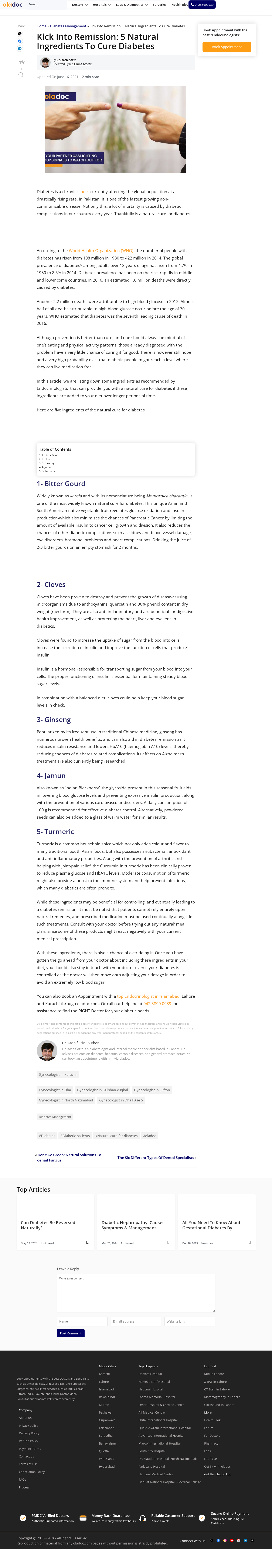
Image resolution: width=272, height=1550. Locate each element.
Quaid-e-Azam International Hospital (165, 1429)
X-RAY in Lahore (215, 1382)
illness (83, 192)
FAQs (22, 1480)
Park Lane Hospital (152, 1467)
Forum (208, 1429)
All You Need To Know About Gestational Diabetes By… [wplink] (211, 1225)
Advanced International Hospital (161, 1436)
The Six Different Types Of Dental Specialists (156, 1158)
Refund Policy (28, 1442)
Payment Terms (30, 1450)
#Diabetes (47, 1136)
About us (25, 1419)
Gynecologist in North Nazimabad (66, 1101)
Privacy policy (28, 1426)
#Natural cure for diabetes (116, 1136)
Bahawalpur (107, 1444)
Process (24, 1488)
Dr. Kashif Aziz (73, 1043)
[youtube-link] (231, 1541)
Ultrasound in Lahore (219, 1406)
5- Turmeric (48, 472)
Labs (207, 1452)
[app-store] (223, 1487)
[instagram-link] (225, 1541)
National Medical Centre (156, 1475)
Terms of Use (28, 1465)
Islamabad (106, 1390)
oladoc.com (82, 1544)
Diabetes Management (68, 27)
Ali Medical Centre (152, 1413)
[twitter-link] (211, 1541)
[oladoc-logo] (15, 7)
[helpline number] (253, 8)
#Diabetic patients (75, 1136)
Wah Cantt (106, 1459)
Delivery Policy (29, 1434)
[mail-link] (238, 1541)
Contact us (26, 1457)
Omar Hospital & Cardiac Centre (161, 1406)
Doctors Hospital (150, 1375)
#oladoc (149, 1136)
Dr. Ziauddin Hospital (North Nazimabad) (168, 1459)
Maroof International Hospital (160, 1444)
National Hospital (151, 1390)
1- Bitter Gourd (50, 456)
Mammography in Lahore (222, 1398)
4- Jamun (47, 468)
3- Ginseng (48, 464)
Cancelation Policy (32, 1473)
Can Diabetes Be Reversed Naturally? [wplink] (48, 1225)
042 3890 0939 (157, 1004)
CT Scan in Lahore (217, 1390)
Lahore (104, 1382)
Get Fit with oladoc (217, 1467)
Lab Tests (211, 1459)
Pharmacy (211, 1444)
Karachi (104, 1375)
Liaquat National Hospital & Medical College (170, 1483)
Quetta (104, 1452)
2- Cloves (47, 460)
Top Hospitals (148, 1367)
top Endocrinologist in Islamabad (148, 997)
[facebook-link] (218, 1541)
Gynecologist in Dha (55, 1091)
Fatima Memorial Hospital (157, 1398)
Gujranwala (107, 1421)
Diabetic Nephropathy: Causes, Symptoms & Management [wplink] (134, 1225)
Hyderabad (107, 1467)
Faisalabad (106, 1429)
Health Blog (212, 1421)
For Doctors (212, 1436)
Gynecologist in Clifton (152, 1091)
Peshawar (106, 1413)
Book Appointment (227, 47)
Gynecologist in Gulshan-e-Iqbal (102, 1091)
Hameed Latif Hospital (154, 1382)
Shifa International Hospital (158, 1421)
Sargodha (106, 1436)
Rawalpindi (107, 1398)
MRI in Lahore (214, 1375)
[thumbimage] (55, 1205)
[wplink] (20, 34)
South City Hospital (152, 1452)
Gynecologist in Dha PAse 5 (121, 1101)
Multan (104, 1406)
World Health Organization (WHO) (101, 251)
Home (42, 27)
